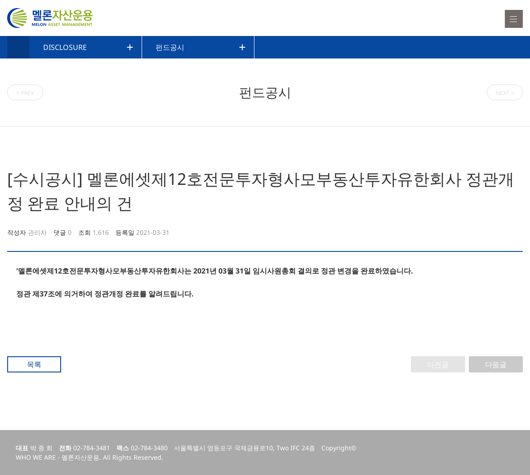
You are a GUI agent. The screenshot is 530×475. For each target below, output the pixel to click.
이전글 (438, 364)
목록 (34, 364)
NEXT (505, 93)
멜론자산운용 (50, 18)
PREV (25, 93)
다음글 (496, 364)
